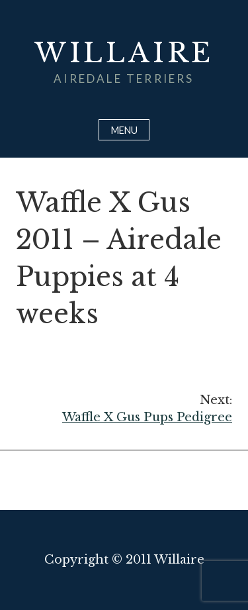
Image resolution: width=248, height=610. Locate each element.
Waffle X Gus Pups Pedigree (124, 408)
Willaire (124, 53)
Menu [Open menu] (124, 130)
